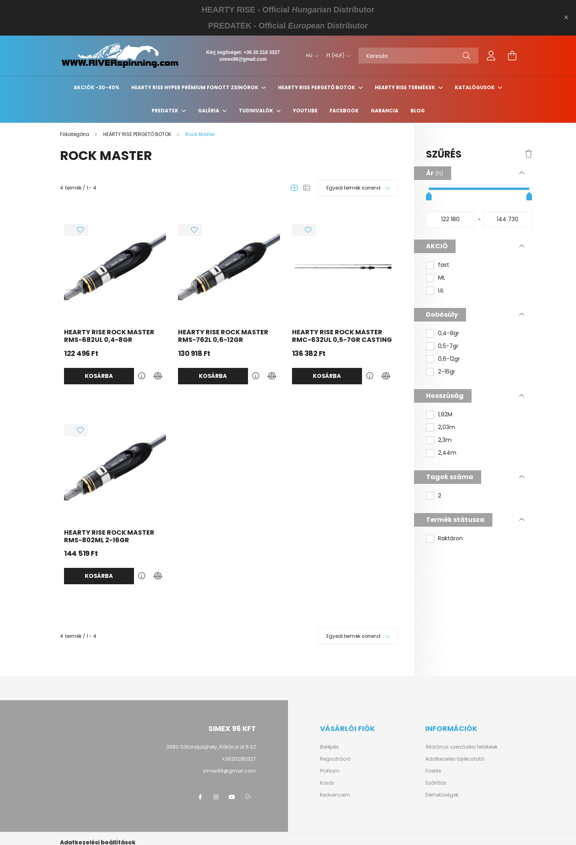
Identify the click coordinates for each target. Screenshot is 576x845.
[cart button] (512, 56)
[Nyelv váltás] (310, 56)
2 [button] (439, 495)
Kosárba (99, 376)
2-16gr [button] (446, 372)
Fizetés (433, 771)
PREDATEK (166, 110)
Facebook (344, 110)
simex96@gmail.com (242, 59)
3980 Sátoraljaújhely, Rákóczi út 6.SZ (211, 746)
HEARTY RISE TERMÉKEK (405, 87)
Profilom (330, 771)
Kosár (327, 783)
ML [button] (441, 278)
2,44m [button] (447, 453)
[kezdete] (450, 220)
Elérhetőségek (441, 795)
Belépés (329, 747)
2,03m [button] (446, 427)
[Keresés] (418, 56)
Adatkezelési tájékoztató (454, 759)
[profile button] (491, 56)
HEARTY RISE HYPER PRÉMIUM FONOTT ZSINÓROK (195, 87)
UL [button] (441, 290)
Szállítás (435, 783)
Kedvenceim (335, 795)
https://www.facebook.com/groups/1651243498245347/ (200, 797)
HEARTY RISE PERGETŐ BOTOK (317, 87)
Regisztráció (335, 759)
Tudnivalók (256, 110)
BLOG (417, 110)
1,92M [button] (445, 414)
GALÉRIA (209, 110)
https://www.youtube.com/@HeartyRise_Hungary (232, 797)
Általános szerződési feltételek (461, 747)
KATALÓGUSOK (475, 87)
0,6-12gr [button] (449, 359)
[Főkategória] (75, 134)
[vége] (507, 220)
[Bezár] (566, 18)
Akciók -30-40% (96, 87)
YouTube (305, 110)
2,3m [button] (445, 440)
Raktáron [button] (450, 538)
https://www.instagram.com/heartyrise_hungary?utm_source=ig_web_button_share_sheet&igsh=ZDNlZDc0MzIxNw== (216, 797)
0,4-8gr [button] (448, 333)
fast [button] (443, 265)
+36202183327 (239, 758)
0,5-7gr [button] (448, 346)
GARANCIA (384, 110)
